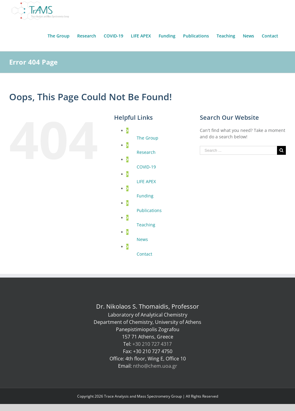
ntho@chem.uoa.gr (155, 366)
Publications (149, 210)
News (142, 239)
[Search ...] (238, 150)
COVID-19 (146, 167)
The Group (147, 138)
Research (146, 152)
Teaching (146, 225)
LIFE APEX (146, 181)
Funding (145, 196)
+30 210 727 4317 (152, 344)
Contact (144, 254)
